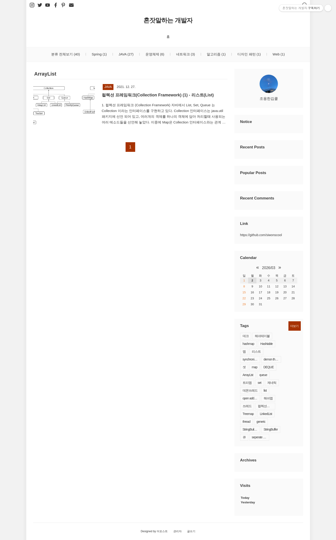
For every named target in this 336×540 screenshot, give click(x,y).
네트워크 (185, 54)
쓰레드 (247, 406)
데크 (246, 336)
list (265, 390)
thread (246, 421)
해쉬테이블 (262, 336)
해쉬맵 (268, 398)
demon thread (272, 359)
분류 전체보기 (65, 54)
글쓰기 (191, 531)
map (254, 367)
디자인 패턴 (249, 54)
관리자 (177, 531)
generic (260, 421)
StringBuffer (271, 429)
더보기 (294, 326)
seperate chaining (260, 437)
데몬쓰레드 (250, 390)
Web (278, 54)
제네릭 (271, 383)
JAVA (125, 54)
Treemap (248, 414)
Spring (99, 54)
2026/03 (268, 268)
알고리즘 (216, 54)
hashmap (248, 344)
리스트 (256, 351)
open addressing (251, 398)
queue (263, 375)
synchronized (251, 359)
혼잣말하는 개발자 (168, 20)
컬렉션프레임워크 (266, 406)
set (259, 383)
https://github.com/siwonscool (261, 235)
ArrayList (248, 375)
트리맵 (247, 383)
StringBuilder (250, 429)
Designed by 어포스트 (154, 531)
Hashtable (266, 344)
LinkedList (266, 414)
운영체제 (154, 54)
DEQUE (268, 367)
